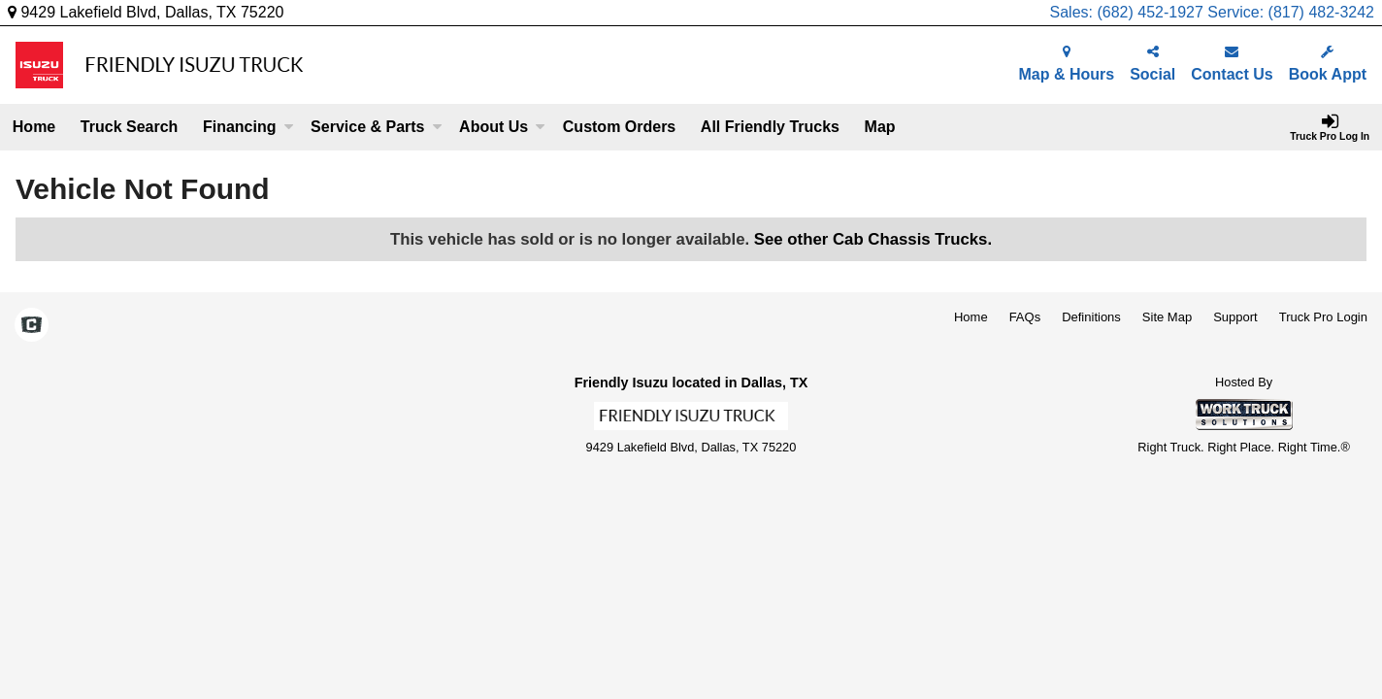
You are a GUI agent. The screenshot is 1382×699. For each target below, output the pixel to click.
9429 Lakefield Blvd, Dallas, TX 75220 (145, 12)
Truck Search (130, 126)
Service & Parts (376, 126)
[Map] (880, 127)
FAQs (1025, 317)
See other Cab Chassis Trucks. (873, 239)
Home (34, 126)
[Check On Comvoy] (32, 326)
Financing (248, 126)
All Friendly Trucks (770, 126)
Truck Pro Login (1323, 317)
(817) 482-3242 (1321, 12)
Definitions (1091, 317)
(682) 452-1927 (1149, 12)
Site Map (1167, 317)
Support (1235, 317)
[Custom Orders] (619, 127)
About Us (502, 126)
